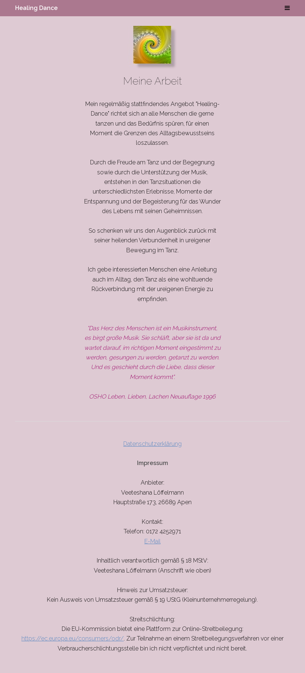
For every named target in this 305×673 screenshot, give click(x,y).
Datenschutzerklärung (152, 443)
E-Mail (152, 541)
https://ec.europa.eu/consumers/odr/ (72, 638)
